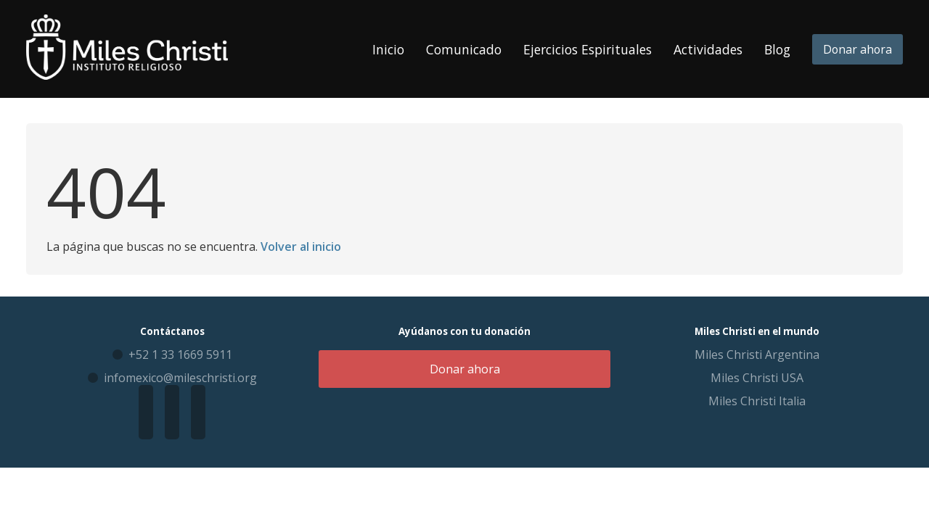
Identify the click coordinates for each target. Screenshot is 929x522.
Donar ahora (857, 49)
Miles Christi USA (757, 378)
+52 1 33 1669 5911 (180, 354)
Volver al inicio (301, 246)
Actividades (708, 49)
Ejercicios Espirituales (587, 49)
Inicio (388, 49)
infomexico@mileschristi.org (180, 378)
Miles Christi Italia (757, 401)
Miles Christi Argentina (757, 354)
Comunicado (464, 49)
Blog (777, 49)
